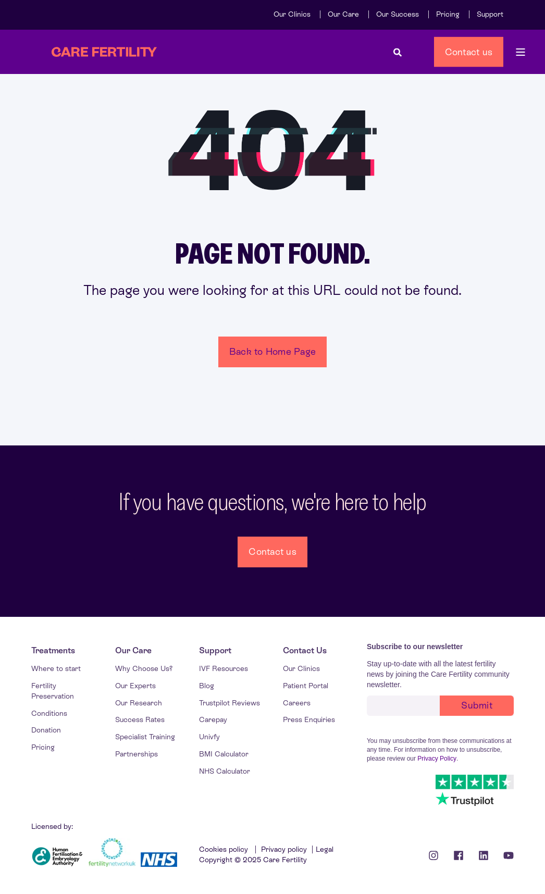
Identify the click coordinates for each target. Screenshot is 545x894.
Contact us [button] (469, 51)
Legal (324, 849)
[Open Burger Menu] (520, 52)
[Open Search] (397, 52)
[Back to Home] (104, 52)
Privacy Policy (436, 758)
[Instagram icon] (437, 855)
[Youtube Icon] (505, 855)
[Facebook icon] (458, 855)
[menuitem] (292, 14)
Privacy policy (284, 849)
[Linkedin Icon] (483, 855)
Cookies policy (224, 849)
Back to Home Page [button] (272, 351)
